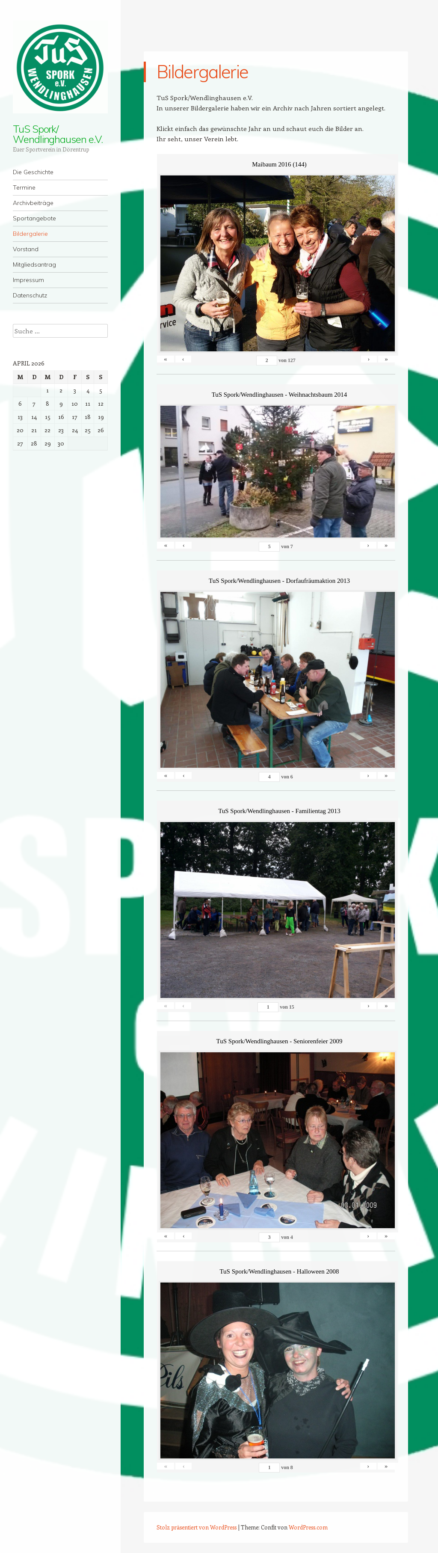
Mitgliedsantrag (34, 264)
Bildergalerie (30, 234)
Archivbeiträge (33, 203)
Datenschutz (30, 295)
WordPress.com (308, 1527)
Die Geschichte (33, 172)
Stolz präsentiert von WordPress (197, 1527)
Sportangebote (34, 218)
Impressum (28, 280)
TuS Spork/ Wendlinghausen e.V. (57, 134)
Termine (24, 187)
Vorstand (25, 249)
